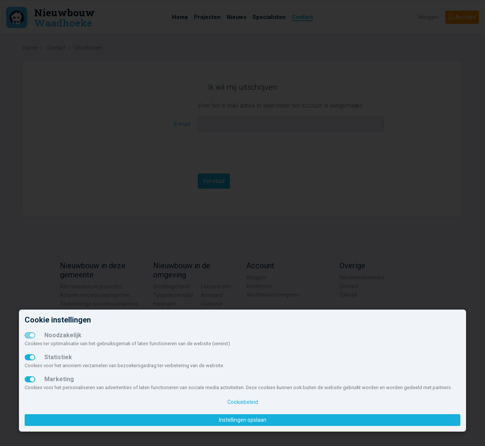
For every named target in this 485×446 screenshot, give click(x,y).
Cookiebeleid (242, 402)
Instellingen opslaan (242, 420)
